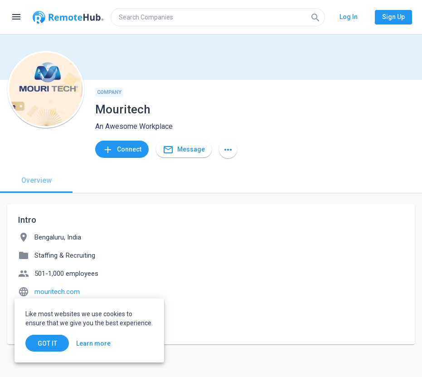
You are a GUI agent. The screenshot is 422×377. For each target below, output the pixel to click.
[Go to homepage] (68, 17)
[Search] (315, 17)
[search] (218, 17)
